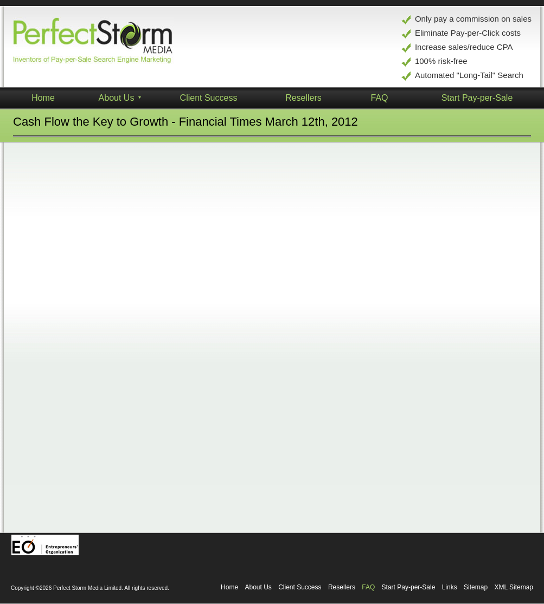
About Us (258, 587)
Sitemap (476, 587)
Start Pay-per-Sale (409, 587)
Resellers (341, 587)
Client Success (209, 97)
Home (229, 587)
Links (449, 587)
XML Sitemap (513, 587)
